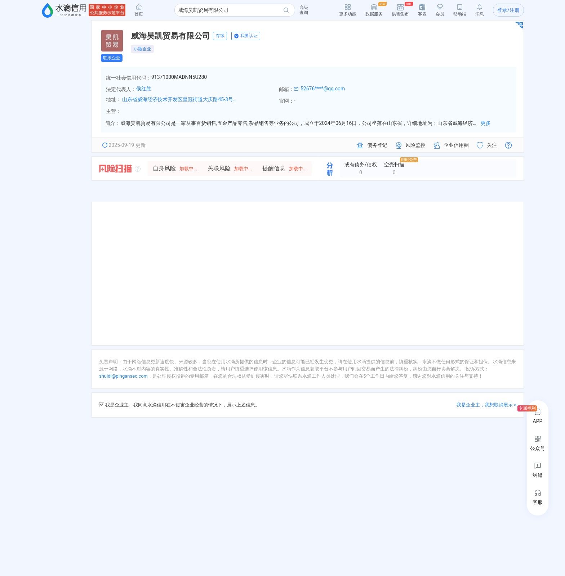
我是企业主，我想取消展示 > (486, 405)
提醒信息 (284, 168)
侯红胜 (143, 88)
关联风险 (230, 168)
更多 (486, 123)
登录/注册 (508, 10)
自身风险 (175, 168)
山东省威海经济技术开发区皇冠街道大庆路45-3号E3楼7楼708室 (179, 99)
